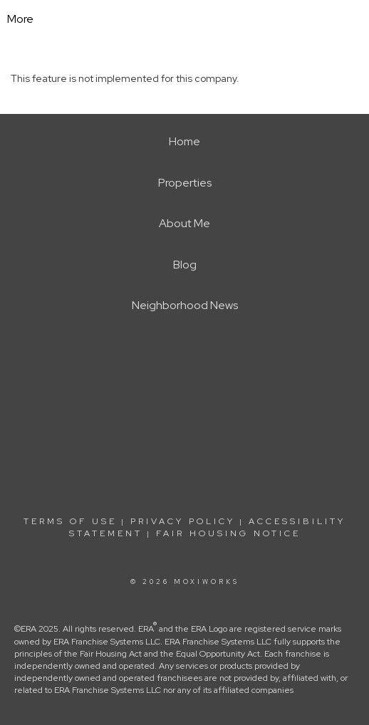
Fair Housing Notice (228, 533)
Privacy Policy (182, 521)
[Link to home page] (195, 19)
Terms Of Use (70, 521)
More (20, 18)
